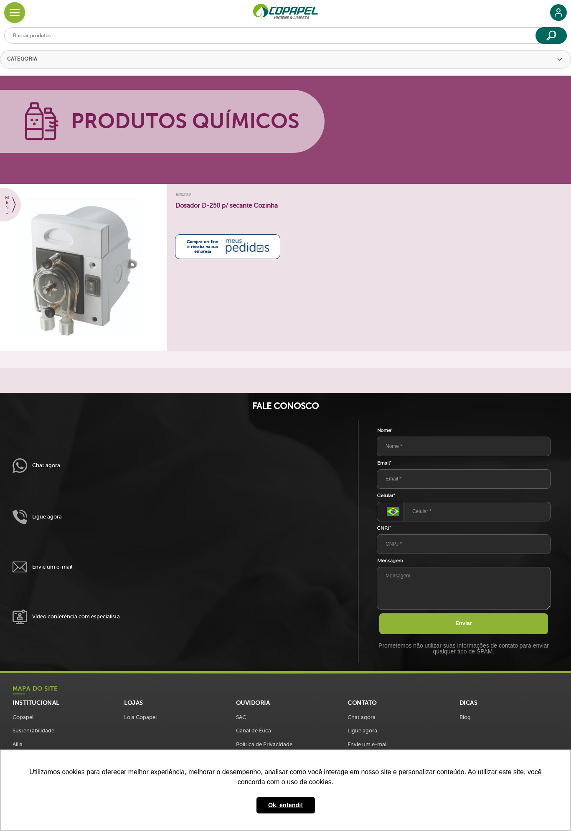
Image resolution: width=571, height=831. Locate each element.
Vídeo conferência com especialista (66, 617)
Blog (465, 717)
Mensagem (390, 561)
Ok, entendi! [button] (285, 805)
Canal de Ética (253, 730)
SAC (241, 717)
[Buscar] (551, 35)
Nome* (385, 430)
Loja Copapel (140, 717)
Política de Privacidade (264, 744)
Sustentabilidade (33, 730)
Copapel (23, 717)
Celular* (386, 495)
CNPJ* (384, 528)
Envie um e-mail (42, 567)
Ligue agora (37, 517)
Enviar (463, 623)
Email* (384, 463)
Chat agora (36, 465)
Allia (18, 744)
